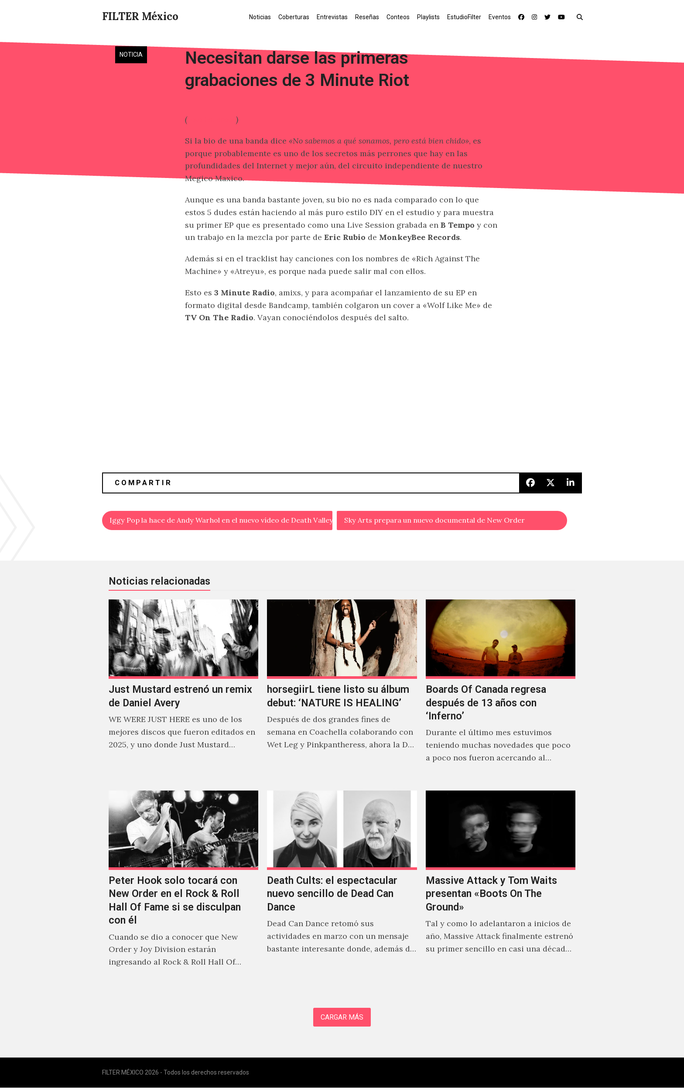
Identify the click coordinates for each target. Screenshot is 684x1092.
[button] (581, 16)
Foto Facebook (211, 119)
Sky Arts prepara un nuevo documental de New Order (446, 521)
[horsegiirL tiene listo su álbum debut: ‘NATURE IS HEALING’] (342, 693)
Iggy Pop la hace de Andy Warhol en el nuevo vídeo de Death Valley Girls (221, 521)
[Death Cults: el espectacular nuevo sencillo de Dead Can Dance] (342, 890)
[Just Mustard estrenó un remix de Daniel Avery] (183, 693)
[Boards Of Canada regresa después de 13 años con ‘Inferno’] (500, 693)
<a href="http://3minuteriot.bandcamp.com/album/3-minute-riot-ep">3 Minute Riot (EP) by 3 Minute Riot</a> (342, 359)
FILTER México (140, 16)
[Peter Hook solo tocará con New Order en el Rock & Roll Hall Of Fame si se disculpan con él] (183, 890)
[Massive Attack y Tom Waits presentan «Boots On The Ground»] (500, 890)
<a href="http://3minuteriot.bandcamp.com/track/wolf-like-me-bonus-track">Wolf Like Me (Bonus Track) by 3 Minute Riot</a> (342, 420)
